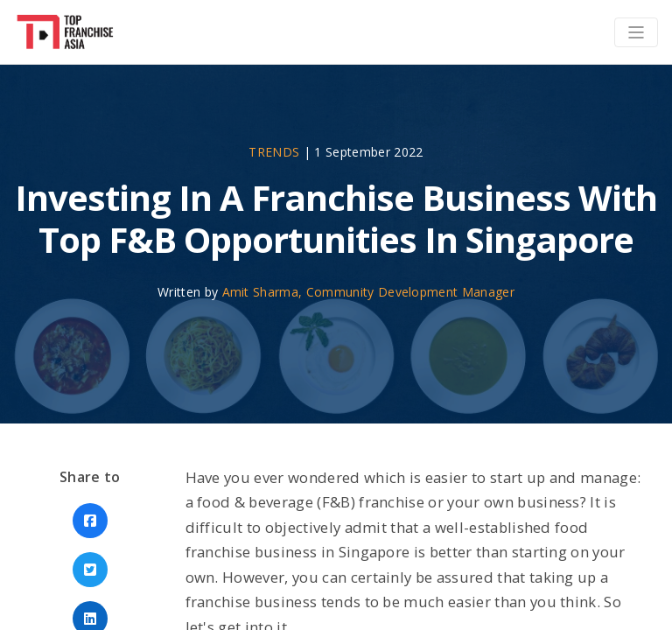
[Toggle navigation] (636, 32)
